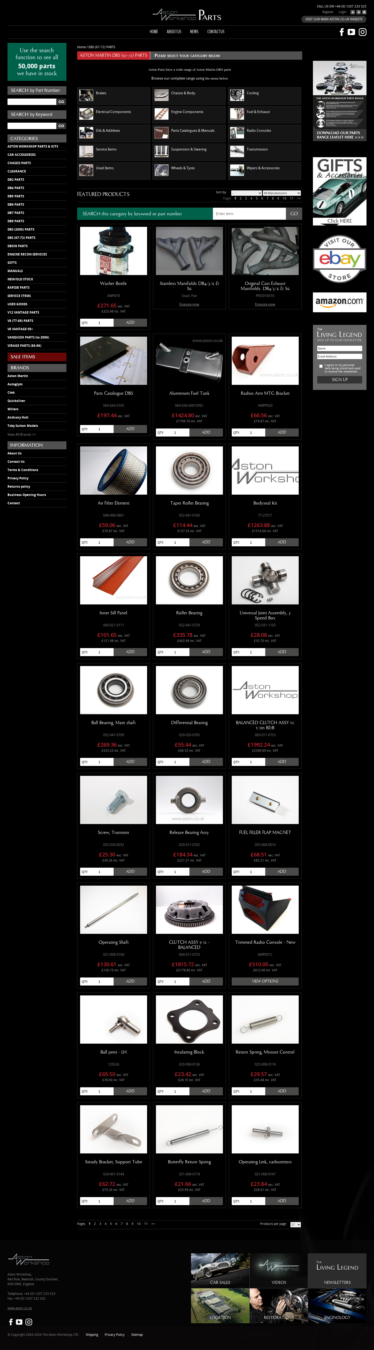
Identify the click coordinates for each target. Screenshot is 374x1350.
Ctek (11, 392)
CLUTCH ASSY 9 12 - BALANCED (189, 945)
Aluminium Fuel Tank (189, 393)
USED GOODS (17, 304)
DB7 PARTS (16, 213)
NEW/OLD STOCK (20, 279)
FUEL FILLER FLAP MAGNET (265, 832)
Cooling (244, 95)
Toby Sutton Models (23, 426)
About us (174, 31)
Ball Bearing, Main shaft (113, 722)
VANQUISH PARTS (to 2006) (28, 337)
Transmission (249, 151)
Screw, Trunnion (113, 832)
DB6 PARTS (16, 204)
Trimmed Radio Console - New (265, 942)
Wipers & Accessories (255, 170)
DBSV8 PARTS (18, 246)
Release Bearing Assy (189, 832)
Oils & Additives (99, 132)
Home (154, 31)
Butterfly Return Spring (189, 1162)
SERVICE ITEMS (19, 296)
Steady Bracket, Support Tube (113, 1162)
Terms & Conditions (23, 470)
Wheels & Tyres (175, 170)
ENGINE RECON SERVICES (27, 254)
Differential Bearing (189, 722)
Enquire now (189, 304)
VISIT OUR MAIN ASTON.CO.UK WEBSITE (333, 19)
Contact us (216, 31)
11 (292, 198)
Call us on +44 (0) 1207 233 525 (341, 6)
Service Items (98, 151)
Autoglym (15, 384)
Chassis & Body (175, 95)
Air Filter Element (113, 503)
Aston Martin (18, 376)
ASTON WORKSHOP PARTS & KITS (33, 146)
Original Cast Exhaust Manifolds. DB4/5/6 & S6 (265, 286)
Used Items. (96, 170)
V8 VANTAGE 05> (20, 329)
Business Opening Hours (27, 495)
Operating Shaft (114, 942)
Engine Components (179, 114)
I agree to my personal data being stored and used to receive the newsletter (342, 368)
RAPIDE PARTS (18, 287)
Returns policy (19, 486)
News (194, 31)
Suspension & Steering (181, 151)
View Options (265, 981)
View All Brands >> (22, 435)
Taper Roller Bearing (189, 503)
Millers (13, 409)
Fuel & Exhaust (250, 114)
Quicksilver (16, 401)
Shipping (92, 1335)
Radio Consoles (250, 132)
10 (284, 198)
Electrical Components (105, 114)
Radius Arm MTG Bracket (265, 393)
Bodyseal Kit (265, 503)
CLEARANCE (17, 171)
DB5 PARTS (16, 196)
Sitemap (137, 1335)
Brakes (92, 95)
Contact (14, 503)
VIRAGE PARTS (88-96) (24, 346)
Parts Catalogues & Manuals (185, 132)
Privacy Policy (18, 478)
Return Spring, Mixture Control (265, 1052)
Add (130, 322)
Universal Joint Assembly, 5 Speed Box (265, 615)
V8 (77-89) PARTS (20, 321)
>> (299, 198)
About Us (15, 453)
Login (342, 12)
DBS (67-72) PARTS (21, 238)
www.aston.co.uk (20, 1308)
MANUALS (15, 271)
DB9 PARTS (16, 221)
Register (328, 12)
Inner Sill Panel (113, 613)
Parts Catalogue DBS (113, 393)
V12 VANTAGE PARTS (23, 312)
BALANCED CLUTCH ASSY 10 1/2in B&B (265, 725)
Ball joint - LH (113, 1052)
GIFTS (12, 263)
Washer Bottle (113, 283)
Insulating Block (189, 1052)
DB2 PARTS (16, 180)
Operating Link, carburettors (265, 1162)
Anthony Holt (18, 417)
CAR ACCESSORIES (22, 155)
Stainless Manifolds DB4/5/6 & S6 (189, 286)
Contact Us (16, 462)
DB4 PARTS (16, 188)
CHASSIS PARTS (19, 163)
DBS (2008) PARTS (21, 229)
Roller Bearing (189, 613)
